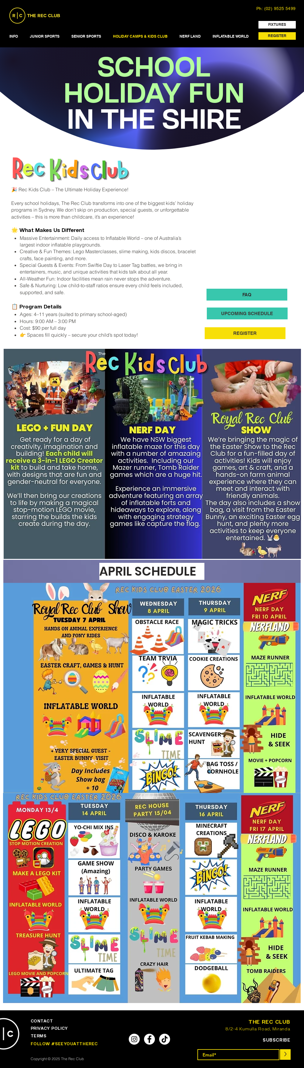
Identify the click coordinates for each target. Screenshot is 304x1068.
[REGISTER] (277, 36)
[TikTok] (164, 1039)
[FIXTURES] (277, 25)
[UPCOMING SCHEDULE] (247, 313)
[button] (13, 36)
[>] (285, 1054)
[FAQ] (247, 295)
